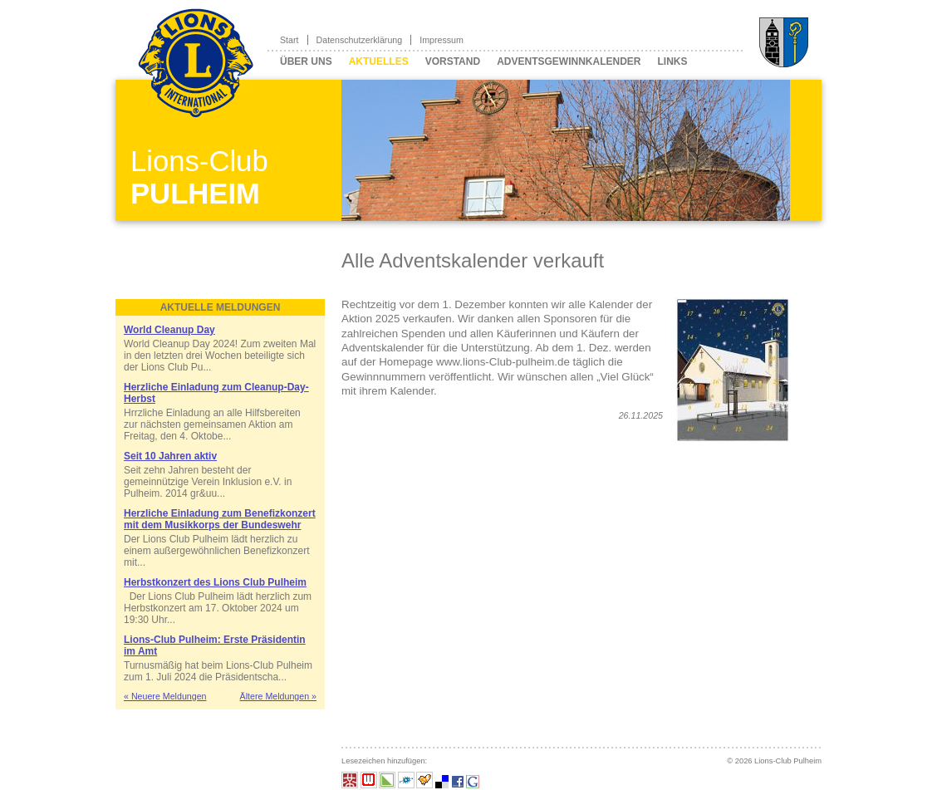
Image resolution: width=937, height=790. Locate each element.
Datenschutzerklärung (359, 40)
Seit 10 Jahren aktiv (170, 456)
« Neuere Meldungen (165, 696)
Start (289, 40)
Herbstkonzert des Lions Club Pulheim (215, 582)
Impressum (441, 40)
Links (672, 61)
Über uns (306, 61)
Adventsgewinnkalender (568, 61)
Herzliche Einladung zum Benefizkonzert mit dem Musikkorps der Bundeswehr (220, 519)
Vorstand (452, 61)
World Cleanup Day (169, 330)
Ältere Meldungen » (278, 696)
